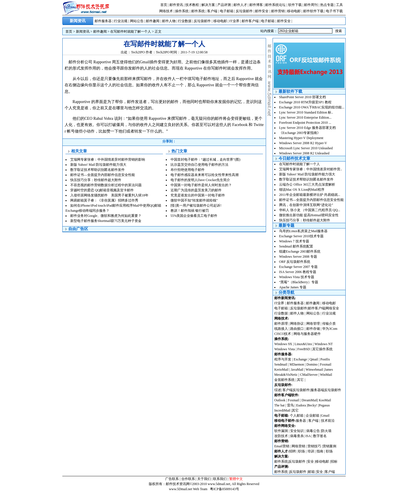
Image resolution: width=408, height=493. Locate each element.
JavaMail (297, 370)
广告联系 (172, 479)
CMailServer (309, 375)
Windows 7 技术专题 (294, 241)
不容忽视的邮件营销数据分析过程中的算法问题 (106, 185)
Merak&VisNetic (286, 375)
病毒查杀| (297, 436)
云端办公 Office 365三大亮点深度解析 (307, 184)
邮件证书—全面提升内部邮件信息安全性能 (102, 175)
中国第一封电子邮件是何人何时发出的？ (201, 185)
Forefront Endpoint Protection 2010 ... (305, 123)
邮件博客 (256, 5)
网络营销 (298, 446)
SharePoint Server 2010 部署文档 (302, 97)
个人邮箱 (296, 416)
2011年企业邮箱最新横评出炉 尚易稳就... (309, 195)
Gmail (325, 416)
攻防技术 (281, 436)
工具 (339, 5)
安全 (310, 461)
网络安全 (332, 308)
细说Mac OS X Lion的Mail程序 (301, 190)
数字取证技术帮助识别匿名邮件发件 (97, 170)
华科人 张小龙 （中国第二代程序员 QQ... (309, 210)
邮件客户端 (250, 21)
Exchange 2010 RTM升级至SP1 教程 (305, 102)
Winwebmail (314, 370)
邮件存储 (313, 329)
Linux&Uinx (303, 344)
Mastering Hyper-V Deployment (301, 138)
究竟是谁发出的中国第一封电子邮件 (198, 195)
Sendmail (280, 364)
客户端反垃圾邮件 (296, 390)
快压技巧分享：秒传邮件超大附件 (95, 180)
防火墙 (326, 431)
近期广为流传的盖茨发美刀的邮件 (196, 190)
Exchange (300, 359)
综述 (277, 390)
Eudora (301, 405)
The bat (279, 405)
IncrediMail (282, 410)
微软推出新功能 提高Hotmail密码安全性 (309, 215)
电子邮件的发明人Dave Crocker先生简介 (200, 180)
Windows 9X (283, 344)
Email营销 (281, 446)
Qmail (313, 359)
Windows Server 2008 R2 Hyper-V (303, 143)
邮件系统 (198, 11)
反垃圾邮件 (244, 11)
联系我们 (220, 479)
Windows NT (323, 344)
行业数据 (185, 21)
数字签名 (320, 436)
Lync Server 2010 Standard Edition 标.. (306, 112)
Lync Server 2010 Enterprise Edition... (305, 117)
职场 (301, 451)
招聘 (292, 451)
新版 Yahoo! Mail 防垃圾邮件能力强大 (98, 165)
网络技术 (166, 11)
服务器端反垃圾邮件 (326, 390)
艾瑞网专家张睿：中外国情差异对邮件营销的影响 (107, 159)
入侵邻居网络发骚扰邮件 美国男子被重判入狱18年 (109, 195)
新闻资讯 (83, 31)
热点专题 (327, 5)
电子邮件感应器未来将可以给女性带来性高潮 (205, 175)
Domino (311, 364)
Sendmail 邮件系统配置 (296, 246)
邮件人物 (169, 21)
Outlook (279, 400)
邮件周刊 (311, 5)
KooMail (325, 400)
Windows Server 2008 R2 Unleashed (304, 153)
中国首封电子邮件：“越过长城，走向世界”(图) (206, 159)
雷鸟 (290, 405)
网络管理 (313, 324)
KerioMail (281, 370)
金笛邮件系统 (284, 380)
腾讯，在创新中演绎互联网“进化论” (306, 205)
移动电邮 (294, 11)
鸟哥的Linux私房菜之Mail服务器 (303, 231)
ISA (308, 436)
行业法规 (121, 21)
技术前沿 (328, 421)
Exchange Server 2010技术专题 (301, 236)
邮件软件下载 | (314, 11)
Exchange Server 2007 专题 (298, 267)
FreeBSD (303, 349)
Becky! (312, 405)
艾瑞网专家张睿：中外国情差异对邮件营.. (310, 169)
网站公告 (137, 21)
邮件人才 (240, 5)
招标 (334, 461)
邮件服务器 (103, 21)
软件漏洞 (281, 431)
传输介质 (329, 324)
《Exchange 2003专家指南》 (299, 133)
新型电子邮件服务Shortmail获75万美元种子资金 (105, 221)
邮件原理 (281, 324)
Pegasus (324, 405)
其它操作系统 (322, 349)
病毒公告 (313, 431)
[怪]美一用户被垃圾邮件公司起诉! (196, 205)
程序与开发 (282, 359)
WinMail (326, 375)
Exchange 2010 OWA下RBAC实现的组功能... (311, 107)
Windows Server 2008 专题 (298, 257)
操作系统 (182, 11)
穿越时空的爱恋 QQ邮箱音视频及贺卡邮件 (102, 190)
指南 (319, 451)
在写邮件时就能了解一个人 (130, 31)
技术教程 (192, 5)
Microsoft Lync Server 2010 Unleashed (306, 148)
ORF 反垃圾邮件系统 (294, 262)
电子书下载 (334, 11)
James (329, 370)
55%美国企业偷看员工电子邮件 (194, 216)
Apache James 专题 (292, 287)
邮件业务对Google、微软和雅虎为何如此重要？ (105, 216)
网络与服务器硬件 (307, 334)
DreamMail (309, 400)
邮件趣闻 (153, 21)
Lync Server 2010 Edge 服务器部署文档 (307, 128)
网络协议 (297, 324)
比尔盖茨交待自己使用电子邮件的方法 (199, 165)
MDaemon (297, 364)
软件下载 (295, 5)
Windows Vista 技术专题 (296, 277)
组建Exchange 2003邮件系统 (299, 251)
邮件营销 (278, 11)
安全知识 (297, 431)
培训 (310, 451)
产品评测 (224, 5)
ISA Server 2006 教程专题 (297, 272)
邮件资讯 (176, 5)
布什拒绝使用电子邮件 (188, 170)
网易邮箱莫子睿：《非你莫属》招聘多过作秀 (104, 200)
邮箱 (311, 472)
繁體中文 (236, 479)
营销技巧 (314, 446)
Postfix (325, 359)
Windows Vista (285, 349)
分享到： (169, 141)
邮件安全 (262, 11)
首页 (163, 5)
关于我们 (204, 479)
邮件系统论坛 (275, 5)
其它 (300, 380)
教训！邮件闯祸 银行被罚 (190, 211)
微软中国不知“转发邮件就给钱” (194, 200)
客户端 (212, 11)
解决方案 (208, 5)
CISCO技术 (282, 334)
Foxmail (325, 364)
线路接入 (281, 329)
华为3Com (329, 329)
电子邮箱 (226, 11)
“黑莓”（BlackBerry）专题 (298, 282)
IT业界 (234, 21)
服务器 (301, 421)
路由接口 (297, 329)
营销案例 (329, 446)
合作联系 (188, 479)
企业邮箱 (312, 416)
